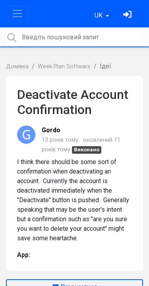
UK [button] (99, 15)
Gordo (51, 130)
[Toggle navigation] (17, 13)
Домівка (17, 66)
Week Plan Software (64, 66)
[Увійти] (128, 15)
